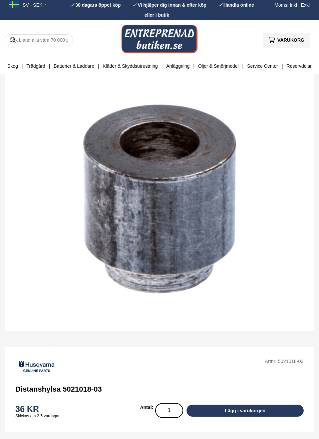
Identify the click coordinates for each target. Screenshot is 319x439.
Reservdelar (299, 66)
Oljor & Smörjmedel (218, 66)
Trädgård (35, 66)
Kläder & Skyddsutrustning (130, 66)
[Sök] (39, 40)
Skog (12, 66)
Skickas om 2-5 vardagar (37, 416)
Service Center (262, 66)
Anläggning (178, 66)
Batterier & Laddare (74, 66)
